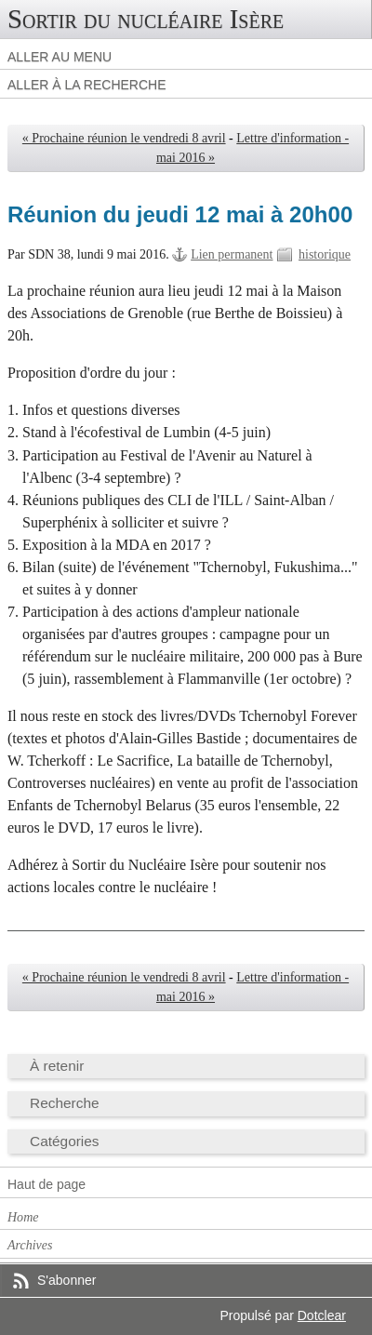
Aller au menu (59, 56)
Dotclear (322, 1315)
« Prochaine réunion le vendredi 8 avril (124, 138)
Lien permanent (231, 254)
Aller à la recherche (86, 84)
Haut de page (46, 1184)
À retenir (57, 1066)
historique (325, 254)
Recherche (65, 1103)
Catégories (65, 1141)
